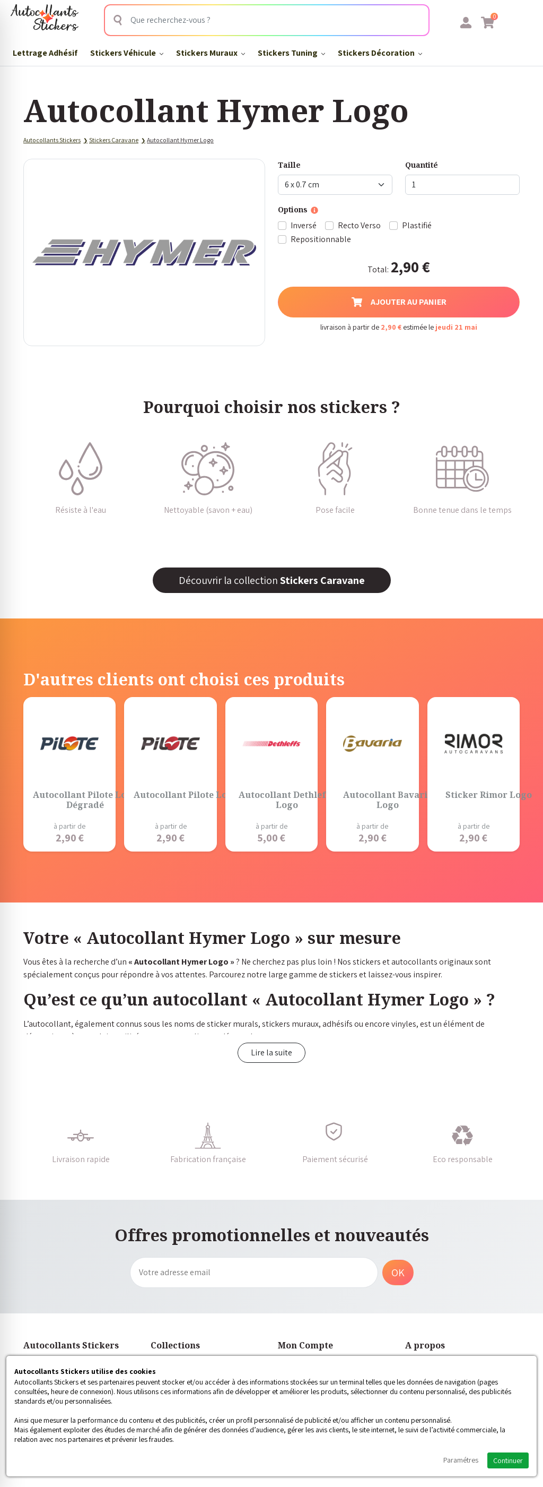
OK (398, 1272)
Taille (289, 165)
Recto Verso (359, 225)
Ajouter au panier (399, 301)
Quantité (421, 165)
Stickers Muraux (210, 52)
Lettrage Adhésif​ (45, 52)
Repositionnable (321, 239)
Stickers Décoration (380, 52)
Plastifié (417, 225)
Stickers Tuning (291, 52)
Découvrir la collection (272, 580)
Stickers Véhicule (126, 52)
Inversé (304, 225)
